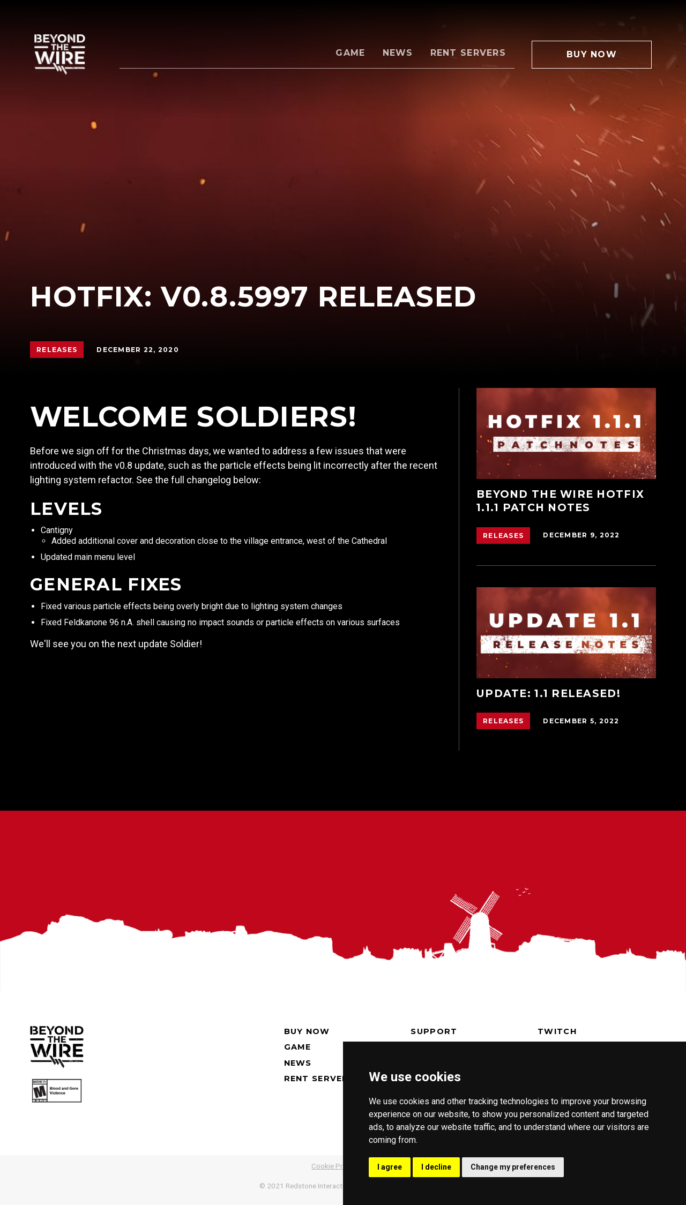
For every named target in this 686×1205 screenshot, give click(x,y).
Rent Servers (468, 53)
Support (434, 1031)
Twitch (557, 1031)
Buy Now (591, 54)
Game (350, 53)
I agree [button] (389, 1167)
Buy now (307, 1031)
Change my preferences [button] (513, 1167)
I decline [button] (436, 1167)
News (398, 53)
